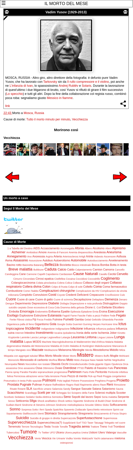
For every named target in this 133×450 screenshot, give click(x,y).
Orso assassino (26, 368)
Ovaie (58, 368)
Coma (97, 286)
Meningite (78, 349)
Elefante (107, 307)
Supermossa (110, 418)
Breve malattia (20, 269)
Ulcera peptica (73, 432)
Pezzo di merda (77, 376)
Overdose (69, 368)
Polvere (75, 380)
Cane (22, 274)
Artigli (82, 256)
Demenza (111, 299)
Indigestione (48, 328)
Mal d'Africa (98, 341)
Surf (78, 422)
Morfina (53, 360)
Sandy (66, 388)
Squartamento (14, 413)
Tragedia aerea (79, 426)
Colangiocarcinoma (23, 282)
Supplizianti (69, 422)
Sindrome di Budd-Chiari (97, 401)
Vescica (46, 438)
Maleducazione (103, 346)
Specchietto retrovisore (99, 409)
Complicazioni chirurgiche (57, 290)
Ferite (13, 319)
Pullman (37, 384)
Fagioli (66, 315)
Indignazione (62, 328)
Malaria (109, 341)
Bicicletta (65, 264)
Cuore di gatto (44, 299)
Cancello (120, 269)
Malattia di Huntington (82, 346)
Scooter (121, 392)
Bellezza (52, 264)
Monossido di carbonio (34, 359)
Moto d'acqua (81, 360)
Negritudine (118, 360)
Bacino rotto (14, 264)
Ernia (95, 311)
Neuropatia (11, 364)
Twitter (45, 432)
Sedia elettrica (43, 397)
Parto (85, 372)
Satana (96, 388)
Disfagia (64, 303)
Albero (88, 248)
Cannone (31, 274)
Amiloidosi (32, 252)
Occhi (64, 364)
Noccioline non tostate (37, 364)
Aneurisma (114, 252)
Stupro (123, 413)
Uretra (84, 432)
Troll (110, 426)
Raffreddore (58, 384)
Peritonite (101, 371)
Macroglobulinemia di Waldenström (71, 341)
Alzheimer (18, 252)
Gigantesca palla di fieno (20, 324)
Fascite (81, 315)
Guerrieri (77, 324)
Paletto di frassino (96, 368)
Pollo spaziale (34, 380)
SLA (29, 388)
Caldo (70, 269)
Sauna (119, 388)
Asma (8, 260)
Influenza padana (105, 328)
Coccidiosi (81, 278)
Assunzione (35, 260)
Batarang (39, 265)
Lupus (28, 341)
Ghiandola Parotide (112, 319)
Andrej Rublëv (68, 85)
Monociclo (13, 360)
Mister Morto (69, 355)
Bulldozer (38, 269)
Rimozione (120, 384)
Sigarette (78, 401)
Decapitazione (82, 299)
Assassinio (20, 260)
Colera (60, 282)
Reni (110, 384)
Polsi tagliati (63, 380)
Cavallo (103, 274)
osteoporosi (66, 442)
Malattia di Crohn (60, 346)
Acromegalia (67, 248)
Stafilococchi (30, 413)
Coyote (61, 294)
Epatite (65, 311)
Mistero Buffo (102, 355)
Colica (68, 282)
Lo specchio (14, 94)
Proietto (122, 380)
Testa (47, 426)
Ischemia (103, 332)
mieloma (119, 438)
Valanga (111, 432)
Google (61, 324)
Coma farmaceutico (115, 286)
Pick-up (92, 376)
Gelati (88, 319)
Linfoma (90, 337)
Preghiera (100, 380)
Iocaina (58, 332)
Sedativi (30, 397)
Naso (93, 360)
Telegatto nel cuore (114, 422)
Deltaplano (98, 299)
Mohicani (124, 355)
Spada (48, 409)
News (21, 364)
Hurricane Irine (109, 324)
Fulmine (57, 319)
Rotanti (22, 388)
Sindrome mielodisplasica (70, 405)
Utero (101, 432)
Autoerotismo (62, 260)
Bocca (96, 264)
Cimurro (17, 278)
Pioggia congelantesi (114, 376)
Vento (38, 438)
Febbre (105, 315)
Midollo (114, 349)
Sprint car (118, 409)
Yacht (97, 438)
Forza (40, 319)
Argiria (49, 256)
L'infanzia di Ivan (21, 85)
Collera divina (32, 286)
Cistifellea (59, 278)
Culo (122, 294)
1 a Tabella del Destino (20, 248)
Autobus (47, 260)
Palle (110, 368)
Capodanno (52, 274)
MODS (37, 341)
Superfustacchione (89, 418)
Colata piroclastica (46, 282)
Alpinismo (119, 248)
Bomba (104, 264)
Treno (103, 426)
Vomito (77, 438)
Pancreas (120, 368)
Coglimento (110, 278)
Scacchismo (15, 392)
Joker (113, 332)
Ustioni (93, 432)
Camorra (108, 269)
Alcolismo (98, 248)
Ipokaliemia (69, 332)
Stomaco (51, 413)
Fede (113, 315)
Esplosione (26, 315)
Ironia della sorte (86, 332)
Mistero (85, 355)
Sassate (86, 388)
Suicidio (22, 418)
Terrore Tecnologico (32, 426)
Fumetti (68, 319)
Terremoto (14, 426)
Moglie (114, 355)
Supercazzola (68, 418)
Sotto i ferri (38, 409)
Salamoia (57, 388)
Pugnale (25, 384)
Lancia (34, 337)
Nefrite (107, 360)
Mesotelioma (101, 349)
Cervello (122, 274)
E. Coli (97, 307)
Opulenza (117, 364)
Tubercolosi (12, 432)
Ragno (69, 384)
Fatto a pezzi (93, 315)
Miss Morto (45, 355)
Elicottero (118, 307)
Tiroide (55, 426)
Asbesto (98, 256)
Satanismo (108, 388)
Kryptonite (14, 337)
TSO (84, 422)
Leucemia (78, 337)
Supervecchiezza (22, 422)
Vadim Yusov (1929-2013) (66, 12)
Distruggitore (111, 303)
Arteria (58, 256)
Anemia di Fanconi (57, 252)
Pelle (92, 372)
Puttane (47, 384)
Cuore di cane (26, 299)
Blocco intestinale (81, 265)
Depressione (40, 303)
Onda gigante (95, 364)
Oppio (107, 364)
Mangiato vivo (23, 350)
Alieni (108, 248)
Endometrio (41, 311)
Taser (90, 422)
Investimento (45, 332)
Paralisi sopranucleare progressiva (48, 372)
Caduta (51, 269)
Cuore (11, 299)
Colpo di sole (75, 286)
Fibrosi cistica (24, 319)
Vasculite (122, 432)
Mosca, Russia (34, 113)
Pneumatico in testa (14, 380)
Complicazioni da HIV (88, 291)
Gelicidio (96, 319)
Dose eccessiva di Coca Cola (43, 307)
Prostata (13, 384)
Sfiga (33, 400)
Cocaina (70, 278)
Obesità (55, 364)
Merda (88, 350)
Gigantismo (42, 324)
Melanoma (65, 349)
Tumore (28, 431)
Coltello (88, 286)
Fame (73, 315)
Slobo (106, 405)
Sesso (11, 401)
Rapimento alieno (89, 384)
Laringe (42, 337)
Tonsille (64, 426)
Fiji (34, 319)
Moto (69, 360)
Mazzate (37, 350)
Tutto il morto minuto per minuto (48, 119)
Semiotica (57, 397)
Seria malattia (109, 397)
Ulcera (60, 432)
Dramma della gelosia (72, 307)
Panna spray (12, 372)
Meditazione (51, 350)
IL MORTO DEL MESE (66, 3)
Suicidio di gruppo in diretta (45, 418)
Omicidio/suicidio (78, 364)
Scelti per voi (46, 392)
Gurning (87, 324)
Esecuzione (116, 311)
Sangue (76, 388)
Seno (67, 397)
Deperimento (23, 303)
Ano (29, 256)
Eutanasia (54, 315)
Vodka (69, 438)
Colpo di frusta (59, 286)
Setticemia (22, 400)
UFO (52, 432)
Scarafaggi (31, 392)
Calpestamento (83, 269)
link (7, 106)
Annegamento (16, 256)
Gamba (79, 319)
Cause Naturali (85, 274)
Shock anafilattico (47, 401)
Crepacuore (96, 294)
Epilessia (75, 311)
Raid (76, 384)
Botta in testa (118, 264)
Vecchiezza (80, 119)
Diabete (53, 303)
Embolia (14, 311)
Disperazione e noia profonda (86, 303)
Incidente (32, 328)
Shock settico (65, 401)
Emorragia (27, 311)
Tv (39, 432)
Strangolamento (67, 413)
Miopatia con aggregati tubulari (21, 355)
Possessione (87, 380)
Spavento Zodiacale (75, 409)
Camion (97, 269)
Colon (46, 286)
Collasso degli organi (96, 282)
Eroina (103, 311)
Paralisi (24, 372)
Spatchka (58, 409)
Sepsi (97, 396)
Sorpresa (26, 409)
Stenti (40, 413)
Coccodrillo (94, 278)
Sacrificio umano (42, 388)
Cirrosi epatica (45, 278)
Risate (13, 388)
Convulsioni (40, 294)
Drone (89, 307)
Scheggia (61, 392)
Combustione (14, 290)
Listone (109, 337)
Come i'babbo (31, 291)
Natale (100, 360)
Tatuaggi (98, 422)
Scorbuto (9, 397)
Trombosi (119, 426)
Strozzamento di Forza (106, 413)
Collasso (77, 282)
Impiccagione (15, 328)
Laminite (25, 337)
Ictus (122, 324)
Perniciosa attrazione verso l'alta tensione (37, 376)
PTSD (80, 368)
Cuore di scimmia (63, 299)
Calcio (62, 269)
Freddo (48, 319)
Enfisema (54, 311)
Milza (122, 350)
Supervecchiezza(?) (49, 422)
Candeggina (12, 274)
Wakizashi (87, 438)
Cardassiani (65, 274)
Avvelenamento (118, 260)
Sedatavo (20, 397)
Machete (46, 341)
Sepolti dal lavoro (82, 396)
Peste (63, 376)
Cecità (112, 274)
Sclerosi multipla (105, 392)
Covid (52, 294)
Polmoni (49, 380)
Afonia (79, 248)
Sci (69, 392)
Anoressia (38, 256)
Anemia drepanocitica (81, 252)
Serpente (123, 396)
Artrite (89, 256)
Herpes (97, 324)
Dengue (10, 303)
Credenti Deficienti (77, 294)
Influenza (89, 328)
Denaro (123, 299)
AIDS (36, 248)
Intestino (29, 332)
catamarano (107, 438)
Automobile (78, 260)
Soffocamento (118, 404)
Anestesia (99, 252)
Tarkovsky (50, 81)
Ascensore (110, 256)
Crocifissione (112, 294)
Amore (42, 252)
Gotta (69, 324)
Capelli (41, 274)
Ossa (39, 368)
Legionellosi (54, 337)
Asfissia (121, 256)
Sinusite (89, 405)
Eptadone (86, 311)
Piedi (99, 376)
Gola (53, 324)
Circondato (29, 278)
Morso (62, 359)
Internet (19, 332)
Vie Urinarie (58, 438)
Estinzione (40, 315)
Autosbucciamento (97, 260)
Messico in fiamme (60, 98)
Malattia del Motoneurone (36, 346)
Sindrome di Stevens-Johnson (38, 405)
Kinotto (121, 332)
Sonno (15, 409)
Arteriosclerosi (70, 256)
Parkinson (75, 372)
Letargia (65, 337)
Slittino (98, 405)
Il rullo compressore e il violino (88, 81)
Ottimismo (48, 368)
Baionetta (27, 265)
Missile (57, 355)
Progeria (111, 380)
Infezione (76, 328)
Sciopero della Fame (82, 392)
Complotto (25, 294)
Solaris (86, 85)
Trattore (95, 426)
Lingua (101, 337)
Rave (103, 384)
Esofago (13, 315)
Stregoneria (85, 413)
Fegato (121, 315)
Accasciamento (50, 248)
